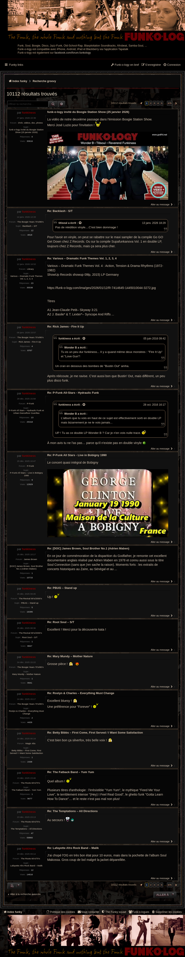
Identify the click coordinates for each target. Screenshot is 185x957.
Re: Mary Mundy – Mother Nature (70, 656)
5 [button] (161, 103)
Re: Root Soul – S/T (60, 622)
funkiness (29, 112)
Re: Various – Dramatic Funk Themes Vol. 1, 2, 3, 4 (82, 258)
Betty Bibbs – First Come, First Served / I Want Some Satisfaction (26, 751)
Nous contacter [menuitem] (88, 912)
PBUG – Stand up (30, 603)
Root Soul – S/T (30, 637)
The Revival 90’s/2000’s (30, 598)
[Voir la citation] (80, 223)
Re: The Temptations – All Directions (72, 811)
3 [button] (154, 103)
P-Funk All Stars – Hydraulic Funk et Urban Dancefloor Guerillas (26, 411)
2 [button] (150, 103)
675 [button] (169, 103)
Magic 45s (30, 743)
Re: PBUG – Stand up (62, 588)
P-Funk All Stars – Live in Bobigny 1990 (26, 474)
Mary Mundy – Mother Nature (26, 674)
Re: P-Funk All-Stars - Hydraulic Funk (73, 392)
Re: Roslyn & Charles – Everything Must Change (80, 693)
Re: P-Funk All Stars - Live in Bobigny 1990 (77, 455)
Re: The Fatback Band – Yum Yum (70, 772)
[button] (140, 103)
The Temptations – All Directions (26, 829)
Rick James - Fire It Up (30, 342)
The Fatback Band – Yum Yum (26, 790)
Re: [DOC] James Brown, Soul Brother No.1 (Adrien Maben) (88, 548)
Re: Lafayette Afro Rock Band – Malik (73, 848)
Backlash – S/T (30, 226)
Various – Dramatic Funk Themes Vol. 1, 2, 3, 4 (26, 277)
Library (30, 269)
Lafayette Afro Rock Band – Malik (26, 865)
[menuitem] (172, 65)
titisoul (63, 223)
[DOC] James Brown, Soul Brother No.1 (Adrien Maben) (26, 567)
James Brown (30, 559)
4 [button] (158, 103)
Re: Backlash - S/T (60, 211)
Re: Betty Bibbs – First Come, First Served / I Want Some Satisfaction (95, 732)
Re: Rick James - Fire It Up (65, 326)
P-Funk (30, 403)
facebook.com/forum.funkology (73, 52)
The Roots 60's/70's (30, 783)
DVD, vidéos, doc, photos (30, 123)
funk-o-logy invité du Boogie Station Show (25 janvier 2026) (26, 130)
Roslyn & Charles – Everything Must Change (26, 712)
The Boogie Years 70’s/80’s (30, 222)
